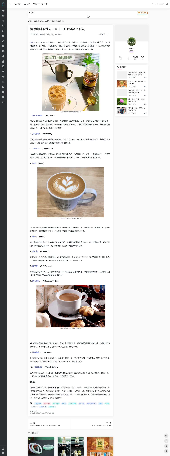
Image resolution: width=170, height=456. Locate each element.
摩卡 (34, 237)
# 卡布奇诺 (56, 403)
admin (58, 34)
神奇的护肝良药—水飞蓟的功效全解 (136, 100)
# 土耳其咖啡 (72, 403)
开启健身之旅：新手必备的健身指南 (136, 109)
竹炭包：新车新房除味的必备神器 (136, 82)
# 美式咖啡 (42, 407)
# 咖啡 (64, 403)
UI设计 (35, 4)
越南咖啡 (35, 281)
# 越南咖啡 (52, 407)
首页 (31, 21)
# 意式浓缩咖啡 (91, 403)
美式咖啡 (35, 134)
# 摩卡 (107, 403)
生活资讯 (36, 21)
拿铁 (34, 163)
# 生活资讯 (38, 403)
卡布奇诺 (35, 148)
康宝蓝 (34, 266)
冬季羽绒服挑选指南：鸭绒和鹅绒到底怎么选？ (136, 74)
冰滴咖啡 (35, 352)
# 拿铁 (100, 403)
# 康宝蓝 (81, 403)
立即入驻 (142, 13)
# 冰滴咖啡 (47, 403)
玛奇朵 (34, 251)
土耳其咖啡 (37, 367)
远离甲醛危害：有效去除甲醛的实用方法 (136, 91)
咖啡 (32, 42)
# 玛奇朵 (34, 407)
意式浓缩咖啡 (37, 115)
